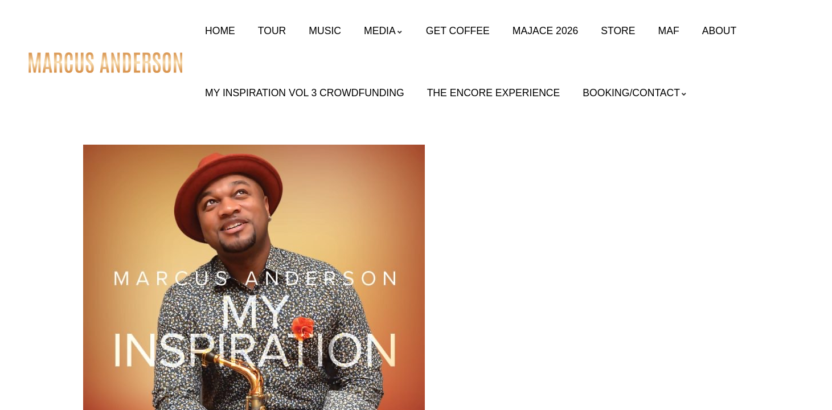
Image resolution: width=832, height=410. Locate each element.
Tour (272, 30)
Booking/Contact (635, 93)
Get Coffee (458, 30)
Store (618, 30)
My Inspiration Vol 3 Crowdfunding (304, 93)
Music (325, 30)
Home (220, 30)
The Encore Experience (493, 93)
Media (383, 30)
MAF (668, 30)
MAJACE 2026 (545, 30)
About (719, 30)
